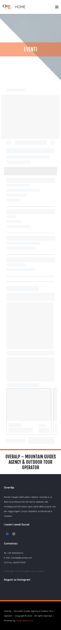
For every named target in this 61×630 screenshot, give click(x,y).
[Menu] (57, 7)
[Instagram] (13, 534)
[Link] (7, 6)
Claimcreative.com (24, 620)
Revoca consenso (35, 571)
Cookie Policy (19, 571)
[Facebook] (7, 534)
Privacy (7, 571)
